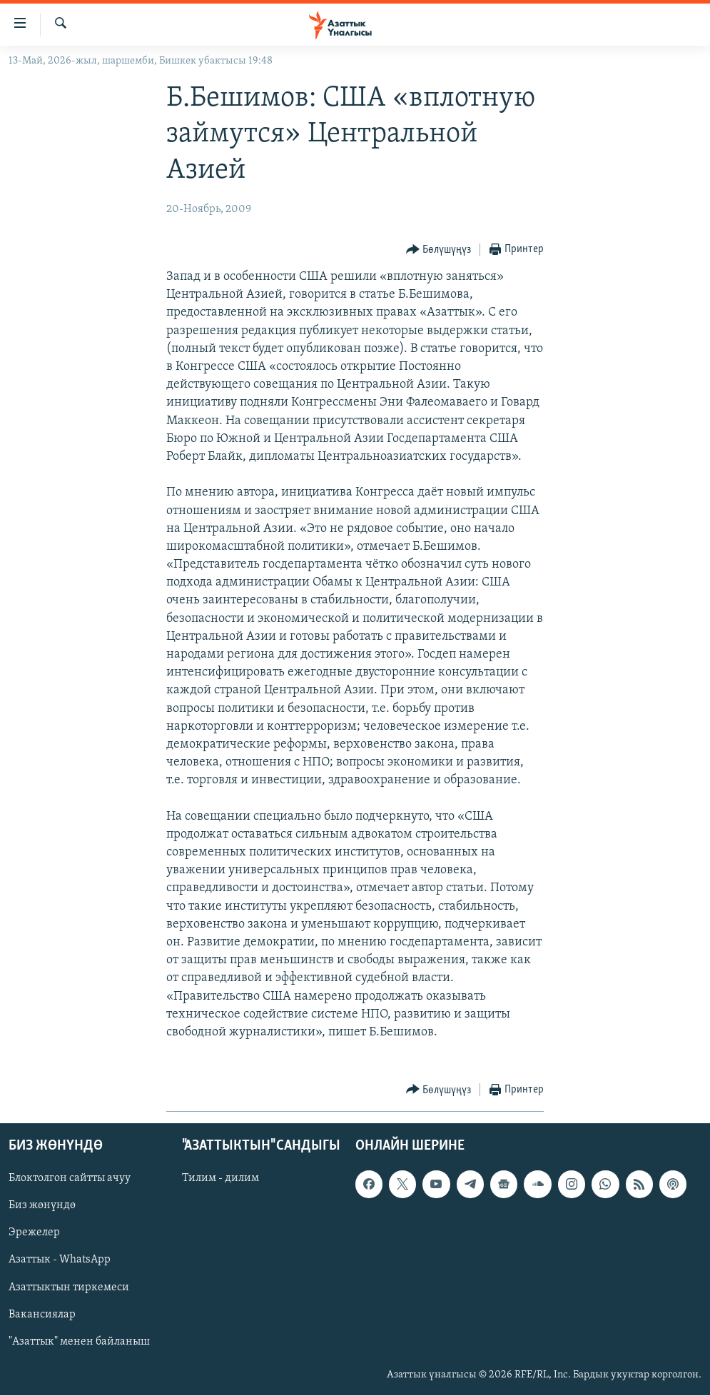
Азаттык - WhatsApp (60, 1260)
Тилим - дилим (220, 1179)
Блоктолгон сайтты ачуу (70, 1179)
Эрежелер (34, 1233)
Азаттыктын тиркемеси (69, 1287)
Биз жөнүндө (42, 1206)
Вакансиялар (42, 1314)
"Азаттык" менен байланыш (79, 1341)
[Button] (439, 250)
